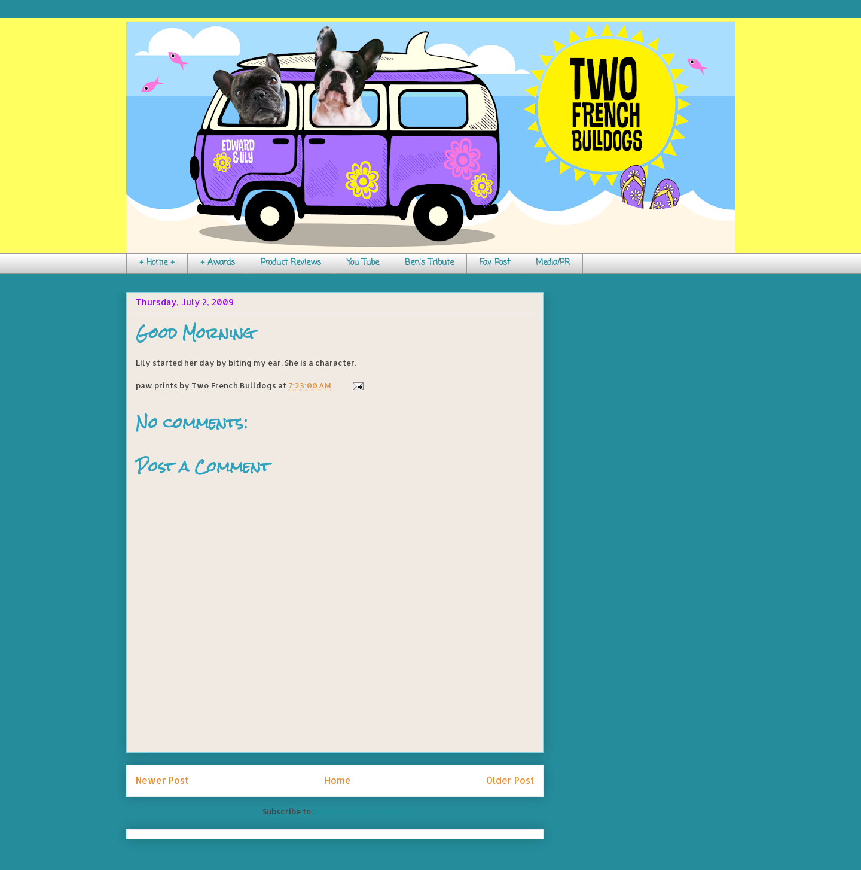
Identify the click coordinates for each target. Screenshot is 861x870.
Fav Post (495, 263)
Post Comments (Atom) (361, 811)
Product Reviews (291, 263)
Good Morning (195, 333)
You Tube (363, 263)
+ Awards (217, 263)
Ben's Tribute (429, 263)
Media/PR (553, 263)
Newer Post (162, 780)
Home (337, 780)
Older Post (510, 780)
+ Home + (157, 263)
